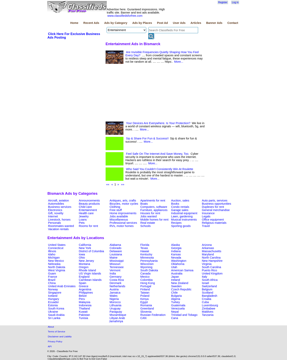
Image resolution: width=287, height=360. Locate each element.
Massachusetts (211, 251)
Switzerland (209, 286)
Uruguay (115, 308)
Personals (54, 222)
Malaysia (84, 302)
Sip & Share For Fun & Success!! (147, 138)
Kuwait (83, 311)
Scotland (207, 292)
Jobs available (119, 216)
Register (222, 2)
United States (56, 244)
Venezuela (178, 308)
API (50, 346)
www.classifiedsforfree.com (125, 15)
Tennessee (117, 267)
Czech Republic (181, 289)
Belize (83, 295)
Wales (113, 295)
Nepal (175, 311)
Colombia (146, 279)
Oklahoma (177, 264)
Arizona (207, 244)
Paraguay (116, 311)
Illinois (52, 251)
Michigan (54, 257)
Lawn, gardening (182, 216)
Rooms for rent (88, 226)
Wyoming (146, 267)
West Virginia (56, 270)
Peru (82, 299)
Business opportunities (216, 203)
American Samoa (182, 270)
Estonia (53, 305)
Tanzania (208, 314)
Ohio (82, 257)
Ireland (175, 279)
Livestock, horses (59, 219)
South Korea (56, 308)
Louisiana (116, 254)
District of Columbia (91, 251)
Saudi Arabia (56, 314)
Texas (144, 248)
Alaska (175, 244)
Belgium (207, 289)
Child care (85, 206)
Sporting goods (181, 226)
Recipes (176, 222)
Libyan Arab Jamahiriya (117, 319)
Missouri (115, 264)
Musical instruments (184, 219)
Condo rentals (180, 206)
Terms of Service (56, 331)
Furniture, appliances (154, 210)
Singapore (54, 292)
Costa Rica (117, 279)
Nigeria (114, 299)
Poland (144, 295)
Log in (235, 2)
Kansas (176, 254)
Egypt (144, 302)
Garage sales (179, 210)
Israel (205, 283)
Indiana (176, 251)
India (113, 273)
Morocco (115, 302)
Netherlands (117, 286)
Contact (232, 22)
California (85, 244)
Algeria (175, 299)
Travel (206, 226)
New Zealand (179, 283)
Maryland (208, 254)
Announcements (89, 200)
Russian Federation (153, 314)
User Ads (179, 22)
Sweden (176, 286)
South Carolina (211, 267)
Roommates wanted (61, 226)
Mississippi (117, 260)
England (84, 276)
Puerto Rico (209, 270)
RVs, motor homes (122, 226)
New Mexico (56, 260)
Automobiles (56, 203)
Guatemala (178, 305)
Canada (145, 273)
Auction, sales (180, 200)
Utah (174, 267)
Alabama (115, 244)
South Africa (210, 279)
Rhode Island (87, 270)
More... (178, 61)
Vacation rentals (58, 229)
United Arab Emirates (61, 286)
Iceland (52, 295)
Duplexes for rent (213, 206)
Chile (174, 292)
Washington (178, 260)
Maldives (207, 311)
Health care (86, 213)
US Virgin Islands (90, 273)
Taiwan (144, 292)
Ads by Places (142, 22)
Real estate (147, 222)
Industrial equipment (184, 213)
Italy (204, 276)
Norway (53, 289)
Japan (175, 276)
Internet (53, 216)
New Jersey (86, 260)
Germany (115, 276)
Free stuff (116, 210)
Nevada (176, 257)
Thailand (84, 308)
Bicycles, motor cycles (124, 203)
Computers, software (153, 206)
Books (175, 203)
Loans (83, 219)
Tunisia (83, 318)
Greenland (147, 308)
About (51, 326)
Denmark (115, 283)
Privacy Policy (55, 341)
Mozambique (118, 314)
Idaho (51, 254)
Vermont (115, 270)
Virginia (207, 264)
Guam (52, 273)
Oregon (84, 267)
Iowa (82, 254)
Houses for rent (150, 213)
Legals (206, 216)
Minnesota (147, 257)
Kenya (144, 299)
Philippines (86, 292)
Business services (59, 206)
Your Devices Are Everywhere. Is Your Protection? (158, 123)
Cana (174, 318)
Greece (83, 286)
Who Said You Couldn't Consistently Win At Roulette (159, 169)
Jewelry (84, 216)
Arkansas (208, 248)
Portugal (145, 286)
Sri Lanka (54, 318)
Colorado (115, 248)
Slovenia (145, 311)
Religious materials (214, 222)
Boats (144, 203)
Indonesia (85, 305)
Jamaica (115, 292)
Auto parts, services (214, 200)
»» (122, 184)
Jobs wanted (148, 216)
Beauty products (89, 203)
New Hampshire (212, 260)
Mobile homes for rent (154, 219)
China (52, 283)
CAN (143, 318)
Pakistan (84, 314)
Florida (144, 244)
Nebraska (54, 264)
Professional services (123, 222)
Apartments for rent (152, 200)
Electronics (55, 210)
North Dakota (56, 267)
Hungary (53, 299)
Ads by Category (115, 22)
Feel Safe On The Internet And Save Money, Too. (157, 153)
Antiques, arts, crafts (123, 200)
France (52, 276)
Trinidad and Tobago (184, 314)
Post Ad (162, 22)
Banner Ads (214, 22)
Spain (82, 283)
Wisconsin (147, 264)
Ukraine (53, 311)
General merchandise (216, 210)
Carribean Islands (90, 279)
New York (85, 248)
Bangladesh (209, 295)
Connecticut (55, 248)
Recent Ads (91, 22)
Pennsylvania (149, 260)
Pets (82, 222)
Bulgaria (176, 295)
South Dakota (149, 270)
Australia (176, 273)
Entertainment (88, 210)
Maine (113, 257)
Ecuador (53, 302)
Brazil (51, 279)
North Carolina (211, 257)
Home (74, 22)
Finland (145, 289)
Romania (146, 305)
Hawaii (144, 251)
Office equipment (213, 219)
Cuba (205, 302)
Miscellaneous (119, 219)
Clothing (115, 206)
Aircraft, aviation (58, 200)
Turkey (175, 302)
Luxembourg (210, 305)
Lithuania (115, 305)
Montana (84, 264)
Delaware (116, 251)
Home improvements (123, 213)
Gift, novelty (55, 213)
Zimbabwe (208, 308)
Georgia (176, 248)
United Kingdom (212, 273)
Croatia (206, 299)
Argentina (85, 289)
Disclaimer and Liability (60, 336)
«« (107, 184)
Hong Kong (147, 283)
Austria (114, 289)
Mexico (144, 276)
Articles (196, 22)
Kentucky (146, 254)
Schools (145, 226)
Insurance (208, 213)
